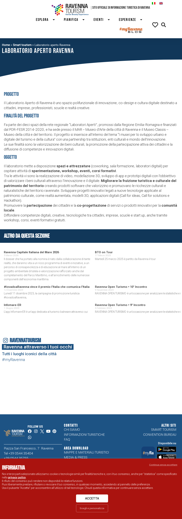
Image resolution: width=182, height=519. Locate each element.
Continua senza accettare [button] (163, 464)
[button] (163, 24)
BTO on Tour (104, 252)
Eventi (103, 20)
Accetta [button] (92, 498)
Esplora (47, 20)
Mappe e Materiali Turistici (86, 452)
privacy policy (17, 477)
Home (6, 45)
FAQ (67, 440)
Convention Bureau (159, 435)
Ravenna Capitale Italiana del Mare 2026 (31, 252)
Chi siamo (72, 430)
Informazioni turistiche (84, 435)
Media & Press (75, 458)
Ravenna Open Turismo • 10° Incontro (121, 287)
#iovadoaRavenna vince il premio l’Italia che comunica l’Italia (47, 287)
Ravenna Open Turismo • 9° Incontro (120, 305)
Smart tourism (22, 45)
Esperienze (132, 20)
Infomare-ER (12, 305)
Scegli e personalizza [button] (92, 508)
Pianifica (76, 20)
